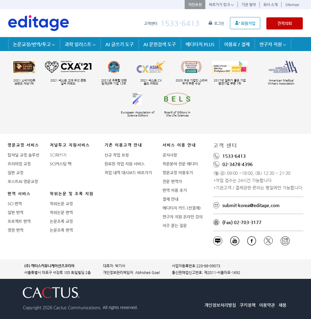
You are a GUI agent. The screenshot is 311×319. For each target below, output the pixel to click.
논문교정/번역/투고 (34, 44)
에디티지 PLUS (200, 44)
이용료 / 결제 (237, 44)
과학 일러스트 (80, 44)
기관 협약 (248, 4)
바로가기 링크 (221, 4)
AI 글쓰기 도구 (119, 44)
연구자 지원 (272, 44)
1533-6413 (180, 23)
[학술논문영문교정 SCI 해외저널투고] (38, 23)
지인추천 (195, 4)
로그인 (217, 23)
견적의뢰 (284, 23)
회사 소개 (270, 4)
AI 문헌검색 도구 (159, 44)
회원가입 (245, 23)
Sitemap (292, 4)
